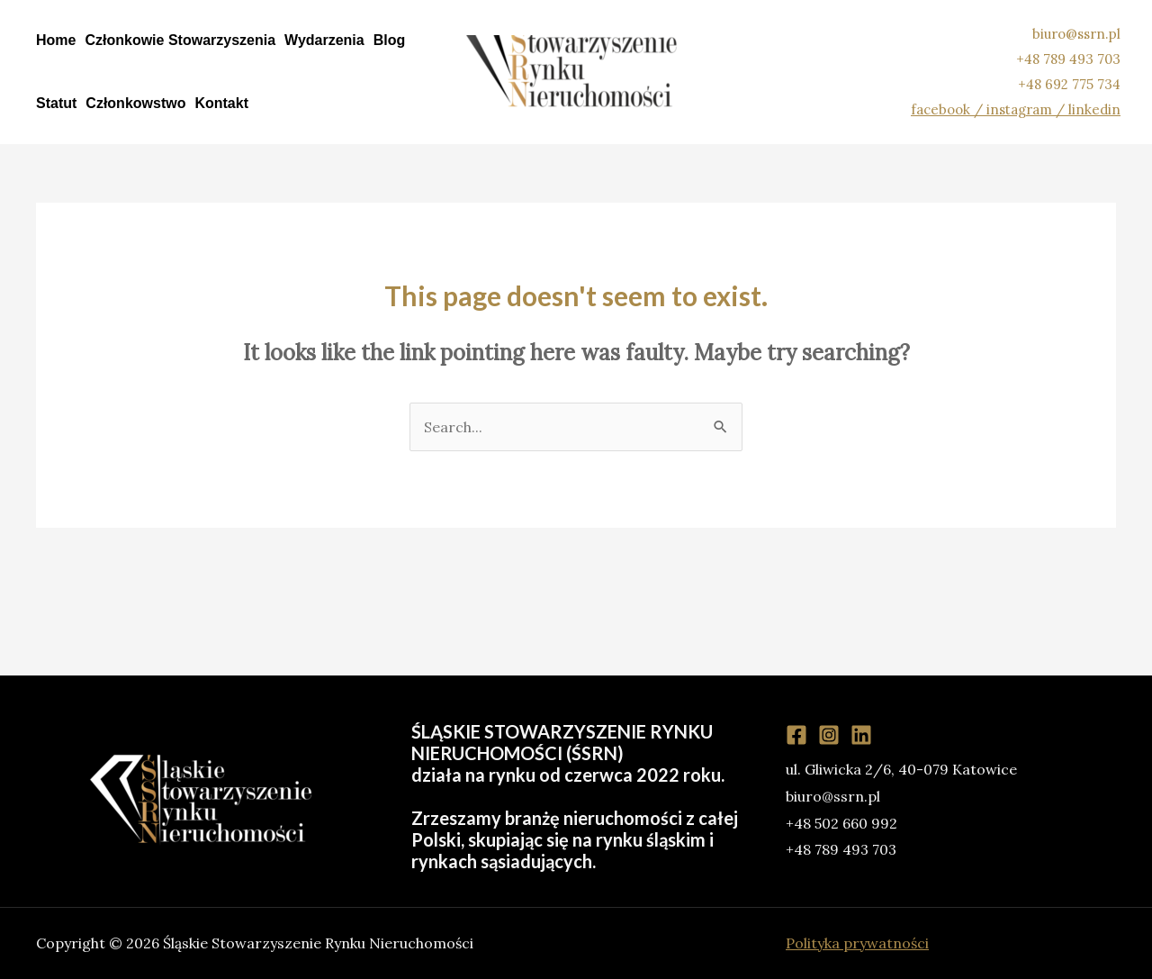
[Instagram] (829, 735)
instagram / (1027, 109)
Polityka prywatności (857, 943)
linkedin (1094, 109)
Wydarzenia (324, 40)
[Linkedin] (861, 735)
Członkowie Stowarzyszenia (180, 40)
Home (56, 40)
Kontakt (221, 103)
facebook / (948, 109)
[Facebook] (796, 735)
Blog (390, 40)
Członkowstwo (135, 103)
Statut (56, 103)
